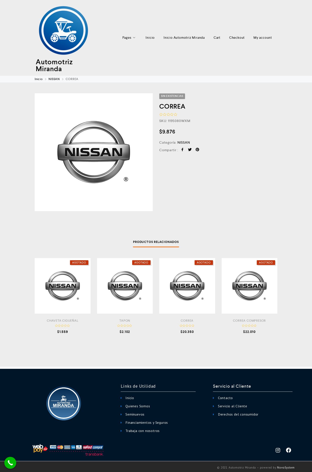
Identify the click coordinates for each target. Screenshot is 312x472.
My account (263, 37)
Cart (217, 37)
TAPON (124, 321)
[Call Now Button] (10, 463)
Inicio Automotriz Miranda (184, 37)
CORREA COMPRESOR (249, 321)
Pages (129, 37)
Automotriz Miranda (54, 65)
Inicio (150, 37)
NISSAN (54, 79)
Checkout (237, 37)
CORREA (187, 321)
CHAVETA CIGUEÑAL (62, 321)
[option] (94, 152)
